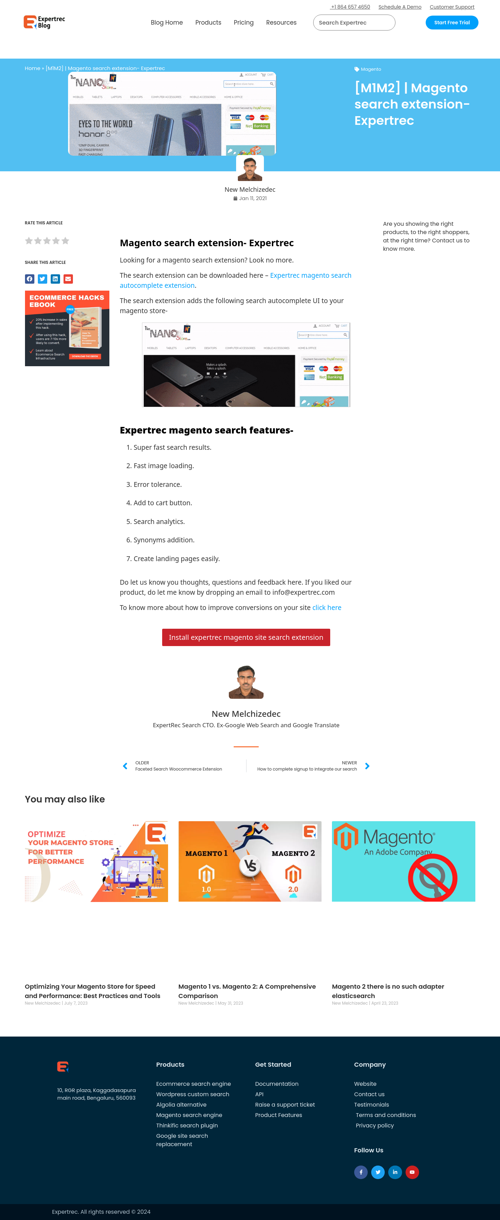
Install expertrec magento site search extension (246, 637)
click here (327, 607)
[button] (381, 22)
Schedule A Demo (400, 6)
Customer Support (452, 6)
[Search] (387, 22)
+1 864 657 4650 (350, 6)
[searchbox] (348, 22)
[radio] (29, 242)
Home (33, 68)
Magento (371, 69)
